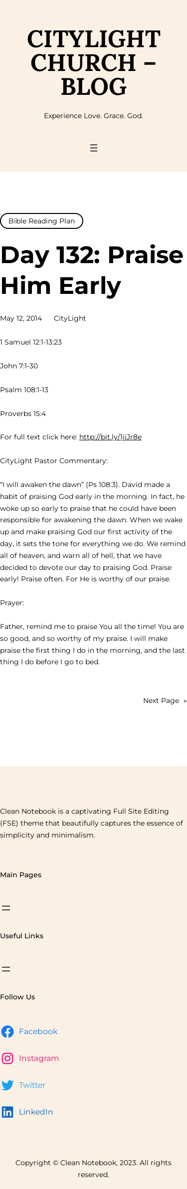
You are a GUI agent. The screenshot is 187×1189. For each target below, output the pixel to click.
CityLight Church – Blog (94, 62)
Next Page (165, 701)
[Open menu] (94, 148)
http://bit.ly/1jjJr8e (110, 436)
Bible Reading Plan (41, 220)
